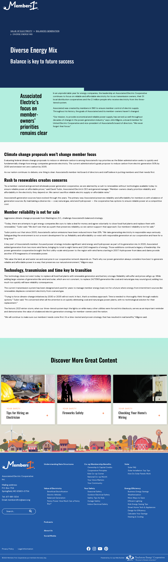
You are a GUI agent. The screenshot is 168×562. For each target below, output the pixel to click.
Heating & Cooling (135, 517)
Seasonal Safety (95, 491)
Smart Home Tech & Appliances (141, 507)
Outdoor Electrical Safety (99, 494)
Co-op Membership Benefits (97, 464)
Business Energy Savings (138, 491)
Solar (127, 464)
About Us (48, 530)
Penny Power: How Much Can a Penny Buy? (63, 502)
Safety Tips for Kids (96, 498)
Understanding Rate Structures (59, 464)
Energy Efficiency (133, 488)
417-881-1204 (12, 496)
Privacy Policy (8, 549)
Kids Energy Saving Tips (138, 504)
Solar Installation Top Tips (139, 470)
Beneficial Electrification (57, 491)
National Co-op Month (97, 477)
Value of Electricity (53, 488)
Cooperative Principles (97, 470)
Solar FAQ (132, 467)
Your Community (95, 483)
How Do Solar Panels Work (139, 473)
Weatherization (134, 494)
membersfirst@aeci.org (19, 499)
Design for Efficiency (137, 510)
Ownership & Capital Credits (100, 467)
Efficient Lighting (135, 501)
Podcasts (48, 522)
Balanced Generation (56, 498)
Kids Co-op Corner (96, 473)
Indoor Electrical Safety (98, 504)
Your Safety (13, 408)
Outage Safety (94, 501)
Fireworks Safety (72, 413)
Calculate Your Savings (138, 513)
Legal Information (25, 549)
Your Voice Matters (96, 480)
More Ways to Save (136, 498)
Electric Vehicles (54, 494)
